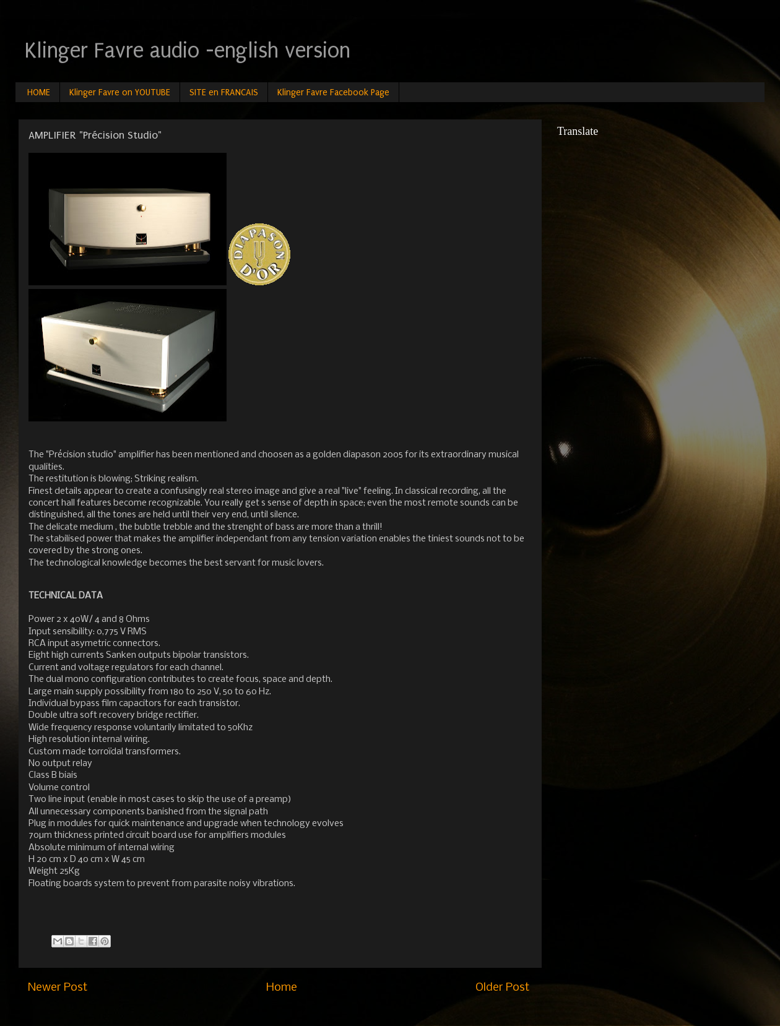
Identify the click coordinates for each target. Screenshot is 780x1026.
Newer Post (57, 987)
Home (281, 987)
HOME (38, 92)
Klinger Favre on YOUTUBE (119, 92)
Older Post (502, 987)
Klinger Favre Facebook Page (333, 92)
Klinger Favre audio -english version (187, 50)
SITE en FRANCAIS (223, 92)
